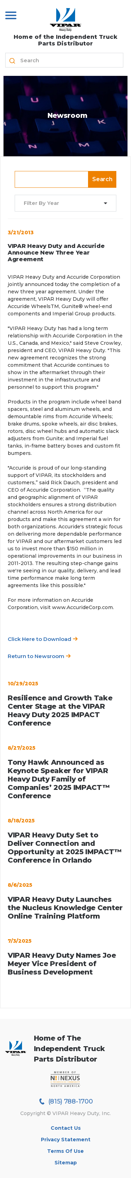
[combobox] (61, 203)
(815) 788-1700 (65, 1101)
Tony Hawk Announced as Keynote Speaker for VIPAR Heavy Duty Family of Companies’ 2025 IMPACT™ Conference (58, 779)
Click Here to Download (43, 639)
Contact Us (66, 1128)
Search (102, 179)
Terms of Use (65, 1151)
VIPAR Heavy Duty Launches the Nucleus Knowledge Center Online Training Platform (65, 907)
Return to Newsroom (39, 656)
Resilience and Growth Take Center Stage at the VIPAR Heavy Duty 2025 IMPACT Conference (60, 710)
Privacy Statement (65, 1139)
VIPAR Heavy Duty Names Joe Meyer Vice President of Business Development (62, 963)
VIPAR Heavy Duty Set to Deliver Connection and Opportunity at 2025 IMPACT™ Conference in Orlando (65, 847)
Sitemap (65, 1162)
